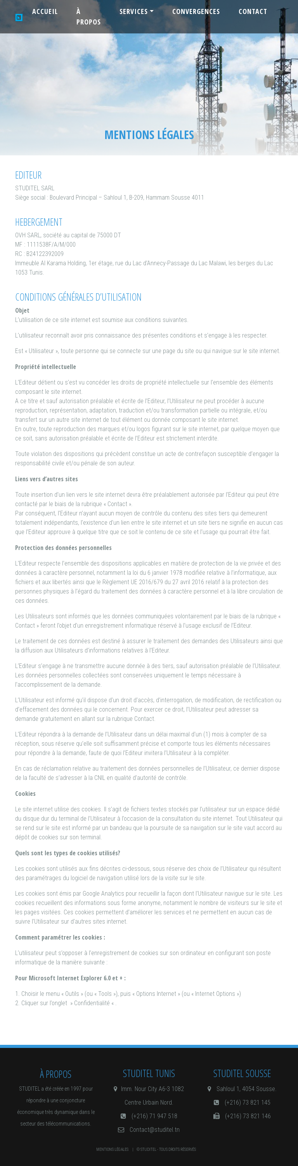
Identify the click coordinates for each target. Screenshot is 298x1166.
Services (134, 11)
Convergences (196, 11)
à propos (88, 16)
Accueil (45, 11)
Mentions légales (112, 1149)
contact (253, 11)
